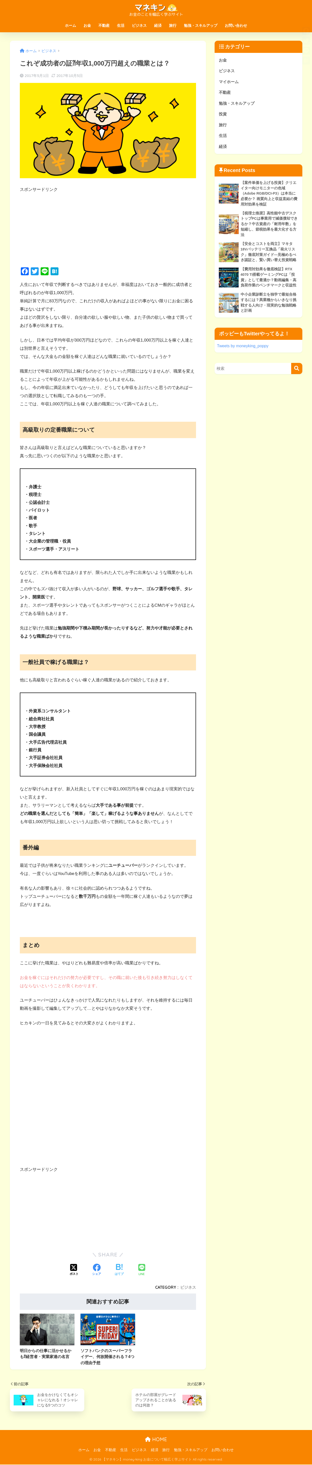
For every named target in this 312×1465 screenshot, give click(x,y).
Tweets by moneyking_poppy (244, 352)
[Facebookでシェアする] (96, 1270)
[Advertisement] (108, 228)
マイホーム (229, 82)
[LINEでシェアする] (141, 1270)
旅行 (172, 25)
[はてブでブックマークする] (119, 1270)
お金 (87, 25)
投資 (223, 115)
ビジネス (139, 25)
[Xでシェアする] (74, 1270)
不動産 (104, 25)
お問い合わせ (236, 25)
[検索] (296, 375)
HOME (156, 1440)
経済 (158, 25)
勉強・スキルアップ (200, 25)
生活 (120, 25)
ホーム (70, 25)
